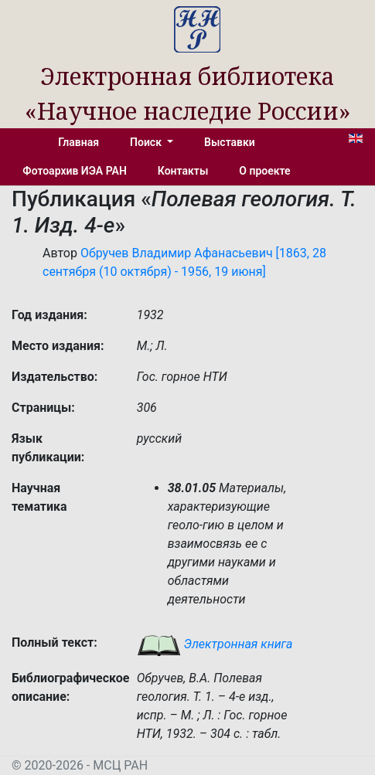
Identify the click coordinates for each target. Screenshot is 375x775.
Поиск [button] (147, 142)
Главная (78, 142)
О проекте (264, 171)
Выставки (229, 142)
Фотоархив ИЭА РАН (74, 171)
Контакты (183, 171)
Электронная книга (215, 644)
